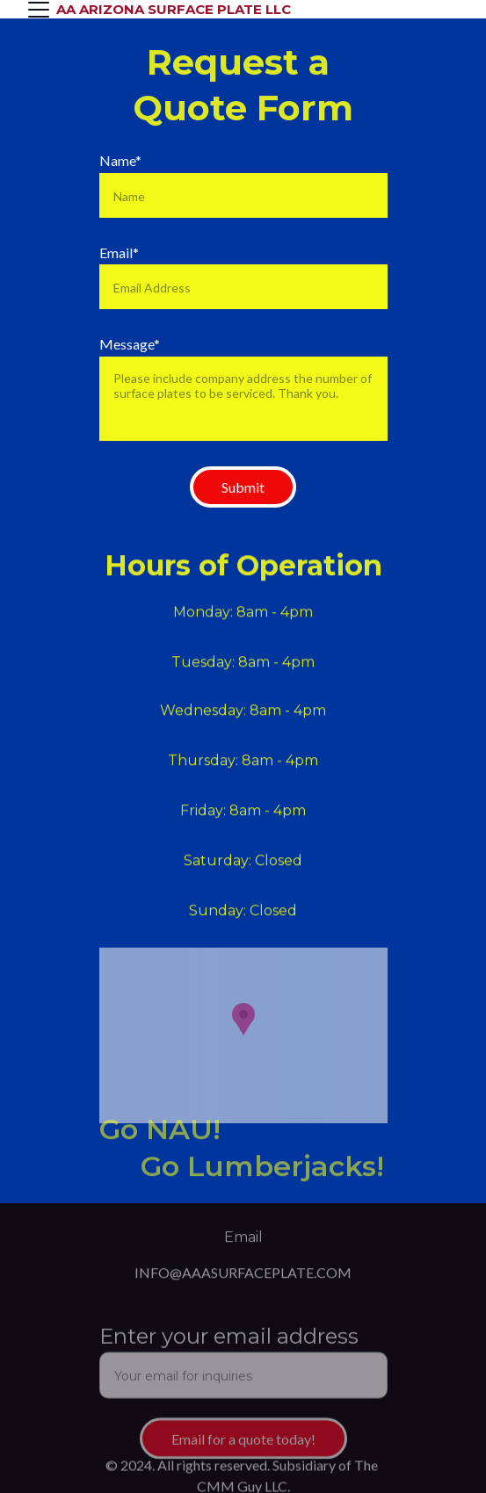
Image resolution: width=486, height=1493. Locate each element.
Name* (120, 160)
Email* (119, 252)
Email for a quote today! (243, 1444)
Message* (129, 343)
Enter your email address (229, 1341)
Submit (243, 487)
